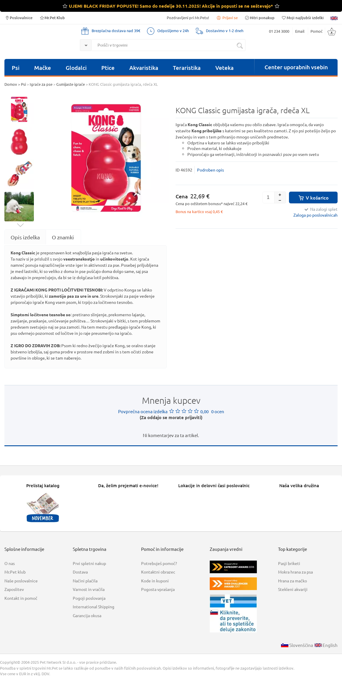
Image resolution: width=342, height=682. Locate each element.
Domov (10, 84)
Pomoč (316, 31)
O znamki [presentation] (63, 237)
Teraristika (187, 67)
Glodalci (76, 67)
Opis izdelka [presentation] (25, 237)
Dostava (80, 571)
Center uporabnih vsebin (296, 67)
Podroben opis (210, 169)
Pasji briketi (289, 563)
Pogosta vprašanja (158, 589)
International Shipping (93, 606)
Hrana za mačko (292, 580)
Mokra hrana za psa (295, 571)
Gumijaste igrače (70, 84)
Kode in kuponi (155, 580)
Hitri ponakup (259, 17)
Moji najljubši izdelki (302, 17)
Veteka (224, 67)
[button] (280, 194)
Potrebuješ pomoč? (159, 563)
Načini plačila (85, 580)
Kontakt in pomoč (20, 598)
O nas (9, 563)
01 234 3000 (279, 31)
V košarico (313, 197)
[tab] (25, 237)
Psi (15, 67)
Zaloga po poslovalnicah (315, 215)
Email (300, 31)
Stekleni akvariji (293, 589)
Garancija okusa (87, 615)
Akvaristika (143, 67)
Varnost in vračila (89, 589)
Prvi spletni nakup (89, 563)
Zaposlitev (14, 589)
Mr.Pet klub (15, 571)
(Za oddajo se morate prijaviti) (171, 417)
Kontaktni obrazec (158, 571)
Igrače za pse (41, 84)
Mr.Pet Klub (52, 17)
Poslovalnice (18, 17)
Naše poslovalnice (21, 580)
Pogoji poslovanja (89, 598)
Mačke (42, 67)
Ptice (108, 67)
